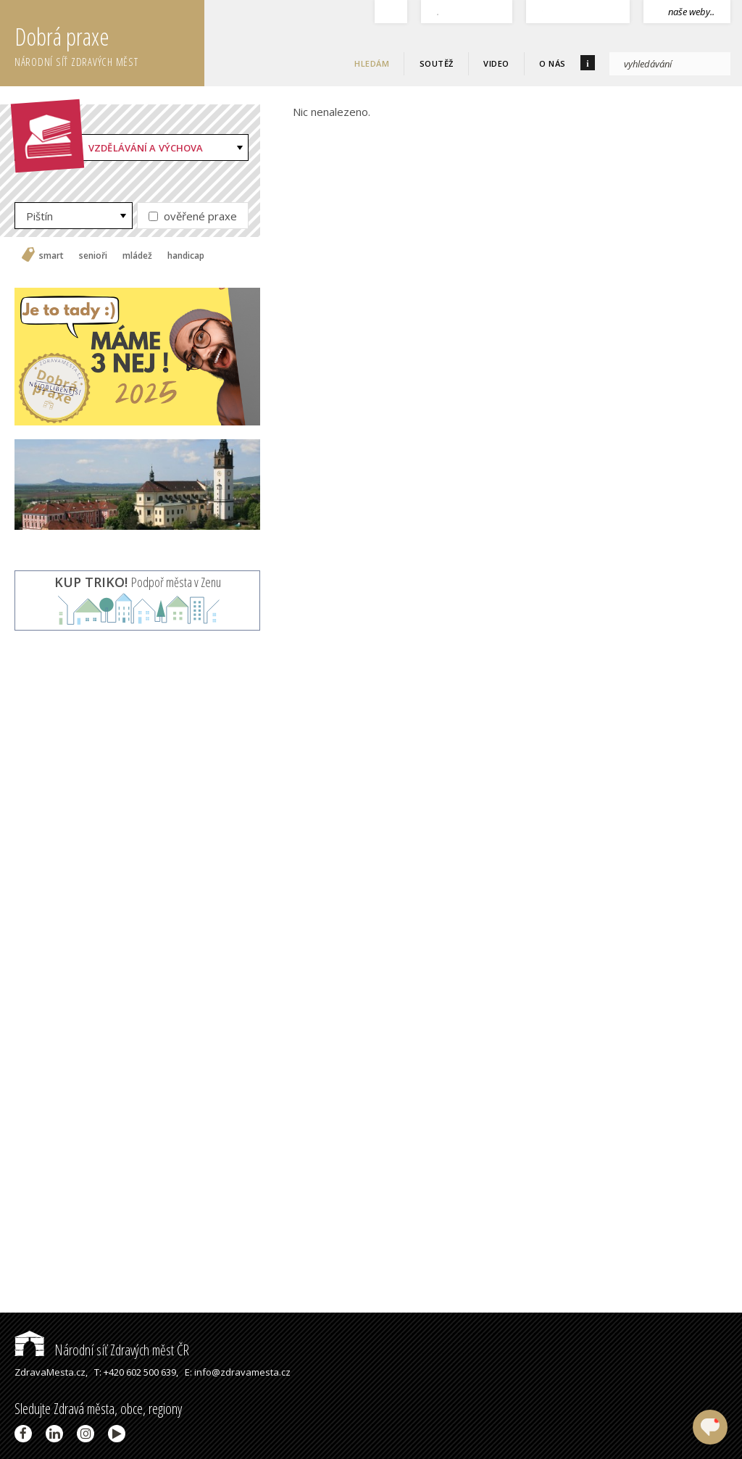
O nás (552, 63)
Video (496, 63)
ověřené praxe (193, 216)
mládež (137, 256)
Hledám (371, 63)
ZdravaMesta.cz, (51, 1372)
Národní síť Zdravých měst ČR (101, 1350)
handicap (185, 256)
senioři (93, 256)
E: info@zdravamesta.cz (238, 1372)
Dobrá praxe (109, 43)
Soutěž (437, 63)
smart (51, 256)
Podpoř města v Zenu (137, 582)
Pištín (39, 216)
